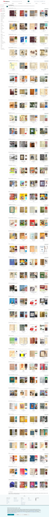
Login (35, 1)
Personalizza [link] (25, 514)
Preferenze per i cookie (23, 503)
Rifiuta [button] (18, 514)
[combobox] (20, 1)
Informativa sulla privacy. (14, 512)
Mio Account (38, 1)
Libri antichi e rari (20, 3)
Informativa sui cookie (23, 504)
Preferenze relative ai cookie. (33, 511)
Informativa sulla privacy (23, 502)
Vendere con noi (43, 3)
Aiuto (44, 1)
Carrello (7, 503)
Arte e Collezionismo (29, 3)
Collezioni (13, 3)
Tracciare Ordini (7, 502)
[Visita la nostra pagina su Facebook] (35, 499)
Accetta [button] (11, 514)
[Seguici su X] (35, 500)
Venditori (36, 3)
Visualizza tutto (46, 8)
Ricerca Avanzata (5, 3)
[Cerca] (28, 1)
